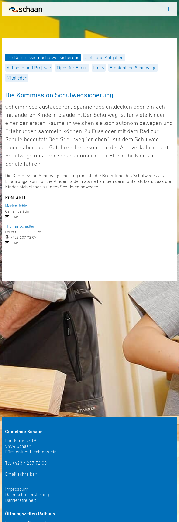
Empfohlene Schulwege (133, 67)
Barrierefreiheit (20, 500)
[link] (89, 217)
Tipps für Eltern (72, 67)
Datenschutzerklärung (27, 494)
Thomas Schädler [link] (20, 226)
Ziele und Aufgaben (104, 57)
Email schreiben (21, 474)
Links (98, 67)
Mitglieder (17, 77)
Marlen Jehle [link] (16, 205)
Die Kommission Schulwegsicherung (43, 57)
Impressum (16, 489)
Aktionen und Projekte (29, 67)
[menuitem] (43, 57)
